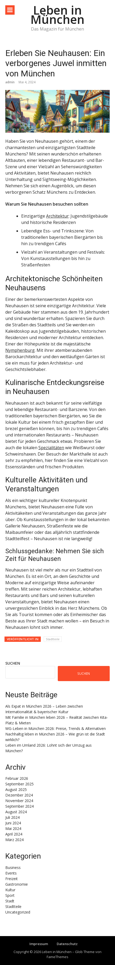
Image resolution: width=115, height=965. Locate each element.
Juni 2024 (13, 822)
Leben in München (57, 14)
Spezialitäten (51, 448)
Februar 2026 (16, 778)
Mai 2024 (13, 828)
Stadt (9, 900)
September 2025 (19, 783)
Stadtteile (53, 639)
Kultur (10, 889)
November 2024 (19, 800)
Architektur (57, 216)
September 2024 (19, 806)
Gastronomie (16, 884)
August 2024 (16, 811)
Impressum (38, 943)
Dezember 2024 (19, 795)
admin (10, 82)
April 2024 (13, 834)
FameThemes (57, 956)
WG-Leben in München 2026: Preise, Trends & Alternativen (55, 728)
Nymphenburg (20, 350)
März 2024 (14, 839)
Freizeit (11, 878)
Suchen (12, 663)
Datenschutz (67, 943)
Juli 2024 (12, 817)
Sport (10, 895)
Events (11, 873)
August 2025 (16, 789)
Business (13, 867)
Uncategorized (17, 912)
